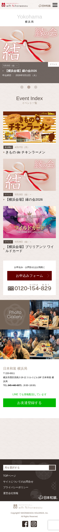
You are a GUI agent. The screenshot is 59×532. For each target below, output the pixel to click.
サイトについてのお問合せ (18, 481)
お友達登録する (29, 403)
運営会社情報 (10, 493)
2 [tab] (29, 88)
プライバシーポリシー (15, 487)
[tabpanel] (29, 53)
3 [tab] (36, 88)
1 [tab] (22, 88)
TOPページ (9, 475)
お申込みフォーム (29, 275)
